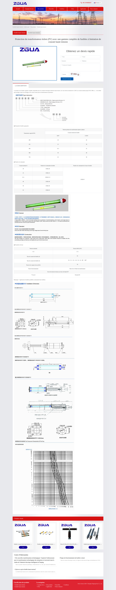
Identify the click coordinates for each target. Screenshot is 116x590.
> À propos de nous (41, 584)
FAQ (72, 8)
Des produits (41, 8)
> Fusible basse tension (19, 586)
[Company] (70, 61)
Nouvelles (51, 8)
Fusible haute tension (19, 32)
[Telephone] (90, 61)
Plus (23, 547)
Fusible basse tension (34, 32)
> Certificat (66, 584)
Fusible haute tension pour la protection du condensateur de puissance (98, 544)
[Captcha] (65, 74)
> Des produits (48, 584)
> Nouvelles (57, 584)
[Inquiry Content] (80, 67)
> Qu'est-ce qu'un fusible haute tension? (25, 569)
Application (83, 8)
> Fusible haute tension (19, 584)
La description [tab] (21, 86)
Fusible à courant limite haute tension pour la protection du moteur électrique (53, 544)
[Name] (70, 56)
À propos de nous (29, 8)
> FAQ (38, 586)
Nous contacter (93, 8)
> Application (48, 586)
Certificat (62, 8)
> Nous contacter (58, 586)
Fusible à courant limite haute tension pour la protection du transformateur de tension (32, 544)
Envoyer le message (67, 78)
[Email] (90, 56)
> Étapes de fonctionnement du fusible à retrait (72, 558)
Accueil (18, 8)
